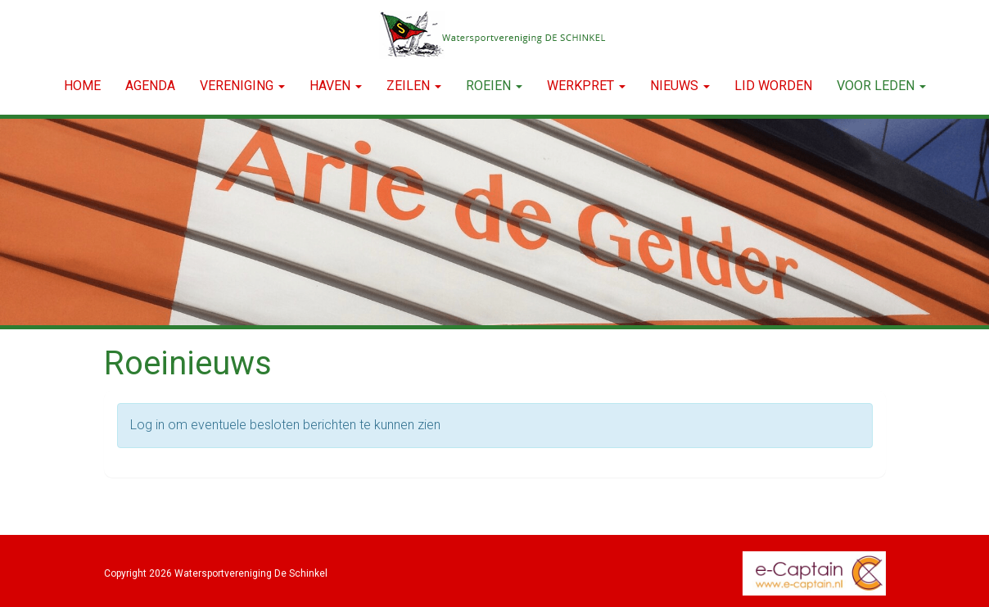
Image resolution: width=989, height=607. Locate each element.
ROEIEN (494, 85)
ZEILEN (413, 85)
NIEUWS (680, 85)
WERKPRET (586, 85)
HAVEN (335, 85)
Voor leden (881, 85)
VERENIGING (242, 85)
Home (82, 85)
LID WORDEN (773, 85)
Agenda (150, 85)
